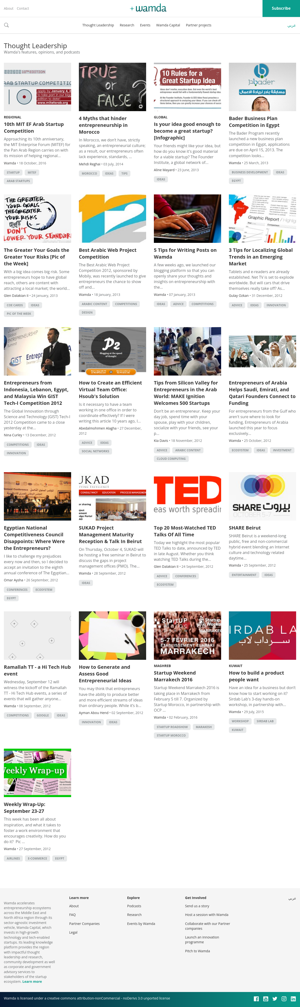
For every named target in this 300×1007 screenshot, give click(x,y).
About (8, 8)
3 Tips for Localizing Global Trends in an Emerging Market (261, 257)
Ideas (109, 173)
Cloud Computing (171, 459)
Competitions (126, 304)
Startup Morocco (171, 735)
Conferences (17, 590)
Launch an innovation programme (202, 939)
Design (87, 312)
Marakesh (204, 727)
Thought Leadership (98, 25)
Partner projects (198, 25)
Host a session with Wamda (206, 914)
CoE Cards (15, 305)
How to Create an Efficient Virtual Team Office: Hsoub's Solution (110, 389)
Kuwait (235, 665)
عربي (291, 25)
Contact (23, 8)
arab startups (18, 181)
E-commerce (37, 858)
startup (13, 172)
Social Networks (95, 451)
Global (160, 117)
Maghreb (162, 665)
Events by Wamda (141, 923)
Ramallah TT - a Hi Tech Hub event (37, 670)
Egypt (236, 181)
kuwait (237, 730)
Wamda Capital (168, 25)
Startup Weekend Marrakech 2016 (175, 676)
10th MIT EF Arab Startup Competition (34, 127)
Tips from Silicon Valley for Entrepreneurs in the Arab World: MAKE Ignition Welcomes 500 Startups (186, 392)
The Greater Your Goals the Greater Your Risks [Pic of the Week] (36, 257)
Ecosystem (240, 450)
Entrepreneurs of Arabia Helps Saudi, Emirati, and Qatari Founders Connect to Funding (262, 392)
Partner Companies (84, 923)
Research (127, 25)
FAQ (72, 914)
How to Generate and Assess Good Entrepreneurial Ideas (105, 674)
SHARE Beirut (245, 527)
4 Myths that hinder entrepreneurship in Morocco (103, 125)
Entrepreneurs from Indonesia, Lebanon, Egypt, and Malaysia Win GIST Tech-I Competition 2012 (36, 392)
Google (43, 715)
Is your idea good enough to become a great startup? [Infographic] (187, 131)
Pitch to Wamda (197, 951)
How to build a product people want (256, 676)
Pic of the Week (19, 314)
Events (145, 25)
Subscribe (281, 8)
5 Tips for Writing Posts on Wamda (185, 253)
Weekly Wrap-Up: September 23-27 (24, 807)
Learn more (32, 981)
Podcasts (134, 906)
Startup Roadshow (172, 727)
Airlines (13, 858)
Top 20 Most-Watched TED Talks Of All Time (185, 531)
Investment (282, 450)
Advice (178, 304)
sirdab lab (265, 721)
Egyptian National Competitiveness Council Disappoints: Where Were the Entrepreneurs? (34, 537)
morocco (89, 173)
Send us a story (197, 906)
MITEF (32, 172)
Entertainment (244, 575)
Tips (124, 173)
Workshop (240, 721)
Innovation (276, 305)
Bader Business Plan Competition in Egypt (254, 121)
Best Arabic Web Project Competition (107, 253)
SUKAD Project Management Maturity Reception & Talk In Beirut (110, 534)
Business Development (250, 172)
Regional (12, 117)
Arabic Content (94, 304)
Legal (73, 932)
